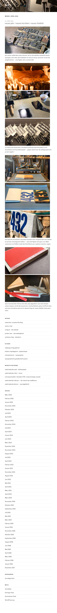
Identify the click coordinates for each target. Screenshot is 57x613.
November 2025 (10, 406)
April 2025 (8, 417)
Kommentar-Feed (10, 596)
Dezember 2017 (10, 567)
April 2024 (8, 431)
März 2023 (8, 442)
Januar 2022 (9, 468)
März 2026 (8, 395)
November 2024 (10, 424)
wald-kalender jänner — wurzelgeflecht (17, 384)
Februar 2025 (9, 420)
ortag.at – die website (11, 330)
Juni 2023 (8, 439)
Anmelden (8, 589)
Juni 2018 (8, 545)
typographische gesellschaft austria (16, 359)
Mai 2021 (8, 483)
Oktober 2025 (9, 409)
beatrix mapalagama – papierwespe (16, 351)
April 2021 (8, 487)
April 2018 (8, 553)
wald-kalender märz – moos (13, 373)
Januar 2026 (9, 402)
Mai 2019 (8, 516)
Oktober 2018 (9, 534)
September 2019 (10, 509)
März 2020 (8, 498)
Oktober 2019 (9, 505)
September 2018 (10, 538)
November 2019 (10, 501)
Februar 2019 (9, 523)
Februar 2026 (9, 398)
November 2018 (10, 531)
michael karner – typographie (14, 355)
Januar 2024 (9, 435)
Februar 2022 (9, 464)
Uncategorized (9, 578)
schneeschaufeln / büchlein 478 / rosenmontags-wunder (22, 377)
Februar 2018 (9, 560)
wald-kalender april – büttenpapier (15, 369)
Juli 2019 (7, 512)
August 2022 (9, 453)
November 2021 (10, 472)
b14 (7, 5)
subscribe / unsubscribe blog (14, 322)
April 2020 (8, 494)
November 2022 (10, 450)
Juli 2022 (8, 457)
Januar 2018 (9, 564)
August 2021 (9, 476)
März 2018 (8, 556)
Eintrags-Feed (9, 592)
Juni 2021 (8, 479)
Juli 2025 (8, 413)
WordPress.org (9, 600)
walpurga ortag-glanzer (12, 348)
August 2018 (9, 542)
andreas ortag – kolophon (13, 337)
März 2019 (8, 520)
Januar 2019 (9, 527)
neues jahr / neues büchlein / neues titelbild (24, 23)
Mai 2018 (8, 549)
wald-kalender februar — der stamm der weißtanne (21, 380)
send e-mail (8, 326)
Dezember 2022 (10, 446)
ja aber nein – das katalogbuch (14, 333)
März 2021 (8, 490)
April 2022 (8, 461)
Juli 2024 (8, 428)
